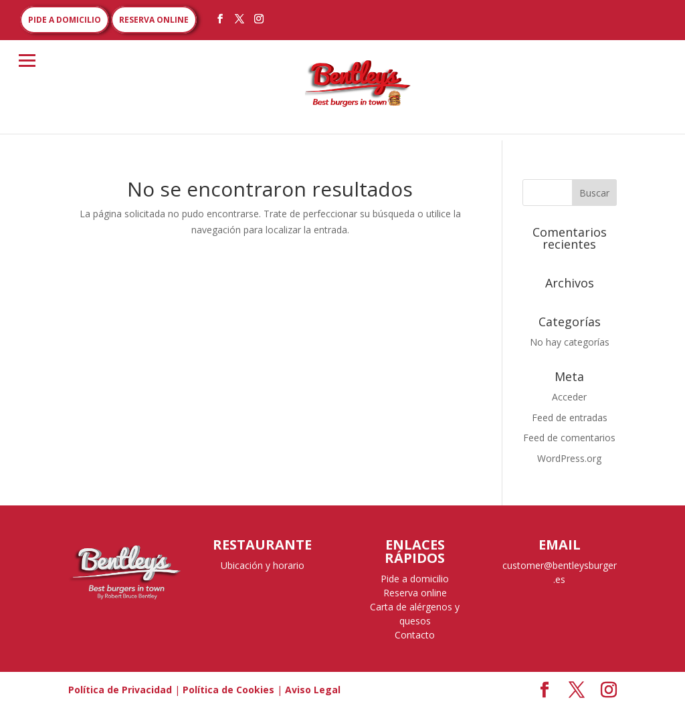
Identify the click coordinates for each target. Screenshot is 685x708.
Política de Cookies (228, 689)
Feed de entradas (569, 417)
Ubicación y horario (262, 565)
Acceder (569, 396)
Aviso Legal (312, 689)
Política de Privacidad (120, 689)
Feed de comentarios (569, 437)
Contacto (415, 634)
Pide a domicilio (415, 578)
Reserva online (415, 592)
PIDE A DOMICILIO (64, 19)
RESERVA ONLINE (154, 19)
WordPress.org (569, 458)
